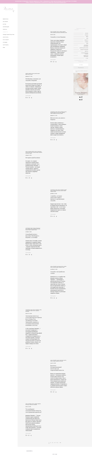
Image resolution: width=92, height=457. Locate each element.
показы (86, 35)
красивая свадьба (41, 14)
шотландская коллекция (53, 21)
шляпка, (35, 151)
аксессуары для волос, (60, 266)
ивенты (55, 24)
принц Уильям (24, 13)
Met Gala (80, 10)
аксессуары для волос (51, 9)
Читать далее (53, 59)
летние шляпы (24, 7)
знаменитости (79, 21)
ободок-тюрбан (54, 17)
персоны (73, 21)
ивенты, (32, 152)
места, (29, 74)
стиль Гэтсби (39, 19)
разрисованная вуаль (50, 20)
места (23, 9)
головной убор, (62, 32)
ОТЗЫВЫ (5, 42)
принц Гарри (31, 13)
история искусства (40, 20)
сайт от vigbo (55, 454)
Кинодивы (59, 9)
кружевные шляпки (69, 10)
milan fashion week (60, 10)
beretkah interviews (32, 21)
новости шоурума (32, 14)
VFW (27, 14)
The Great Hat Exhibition (33, 7)
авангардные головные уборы (57, 7)
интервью (40, 17)
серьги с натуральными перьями (59, 13)
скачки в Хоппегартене (81, 19)
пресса (70, 23)
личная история (71, 9)
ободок (35, 17)
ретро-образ (57, 19)
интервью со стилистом (63, 17)
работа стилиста (82, 16)
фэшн (34, 19)
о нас (79, 24)
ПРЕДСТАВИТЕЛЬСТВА (8, 34)
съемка (30, 19)
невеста (65, 14)
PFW (65, 20)
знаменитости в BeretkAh (61, 16)
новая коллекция (40, 24)
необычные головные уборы (77, 7)
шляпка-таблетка (48, 13)
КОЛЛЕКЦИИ (6, 26)
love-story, (57, 112)
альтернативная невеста (62, 23)
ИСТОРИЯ (5, 21)
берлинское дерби (25, 20)
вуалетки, (65, 360)
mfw (68, 13)
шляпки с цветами (32, 10)
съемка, (40, 309)
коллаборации (51, 19)
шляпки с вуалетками (41, 10)
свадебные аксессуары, (56, 32)
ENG (4, 47)
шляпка (32, 9)
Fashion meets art (59, 20)
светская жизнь (47, 17)
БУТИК (4, 24)
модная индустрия (43, 16)
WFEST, (33, 151)
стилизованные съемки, (54, 111)
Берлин (86, 7)
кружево (70, 14)
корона (76, 10)
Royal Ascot (37, 13)
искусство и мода (82, 23)
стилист (75, 16)
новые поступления (48, 24)
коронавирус (71, 17)
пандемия (65, 9)
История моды (64, 19)
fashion (81, 20)
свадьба (61, 14)
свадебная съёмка (54, 14)
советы (45, 19)
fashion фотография (34, 16)
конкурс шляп (33, 20)
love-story (28, 9)
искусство (75, 23)
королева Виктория (77, 14)
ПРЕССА (5, 29)
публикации (78, 17)
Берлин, (27, 74)
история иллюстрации (51, 10)
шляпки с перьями (79, 9)
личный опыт (84, 14)
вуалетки (68, 21)
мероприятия (70, 16)
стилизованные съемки (62, 24)
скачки (37, 9)
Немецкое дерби (72, 19)
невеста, (58, 31)
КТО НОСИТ (6, 39)
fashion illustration (67, 7)
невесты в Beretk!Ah (73, 24)
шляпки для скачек (33, 23)
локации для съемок (78, 13)
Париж (71, 13)
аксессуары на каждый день (27, 17)
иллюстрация (62, 21)
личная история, (28, 152)
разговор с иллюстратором (44, 7)
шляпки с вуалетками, (60, 360)
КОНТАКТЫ (5, 37)
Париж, (60, 112)
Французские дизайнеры (42, 21)
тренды (22, 14)
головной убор (43, 9)
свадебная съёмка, (31, 73)
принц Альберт (26, 16)
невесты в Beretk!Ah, (53, 31)
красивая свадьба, (37, 73)
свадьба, (61, 31)
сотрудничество (52, 16)
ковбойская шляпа (52, 23)
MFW (42, 13)
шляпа (85, 13)
